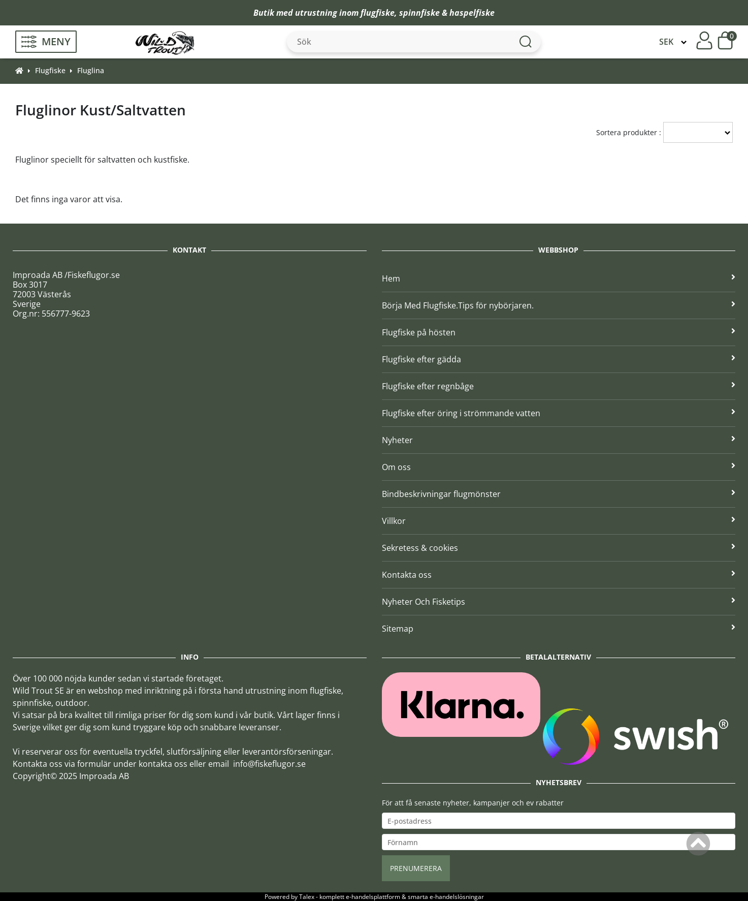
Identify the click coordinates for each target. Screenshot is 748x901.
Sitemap (559, 628)
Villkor (559, 520)
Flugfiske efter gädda (559, 359)
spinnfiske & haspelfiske (447, 12)
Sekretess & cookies (559, 547)
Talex (306, 896)
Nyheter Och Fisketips (559, 601)
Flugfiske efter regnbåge (559, 386)
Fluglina (90, 70)
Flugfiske (50, 70)
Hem (559, 278)
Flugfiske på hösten (559, 332)
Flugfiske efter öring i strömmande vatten (559, 413)
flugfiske (378, 12)
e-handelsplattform (373, 896)
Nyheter (559, 440)
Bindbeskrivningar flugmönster (559, 494)
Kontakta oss (559, 574)
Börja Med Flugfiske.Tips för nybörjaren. (559, 305)
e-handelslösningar (457, 896)
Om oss (559, 467)
